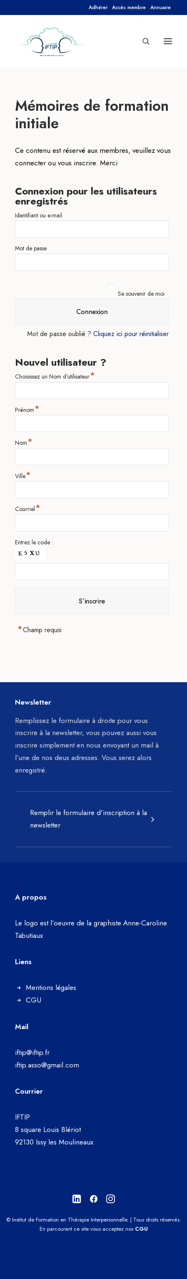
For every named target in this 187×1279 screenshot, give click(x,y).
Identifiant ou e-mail (38, 215)
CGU (33, 1000)
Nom (24, 441)
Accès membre (129, 7)
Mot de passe (31, 248)
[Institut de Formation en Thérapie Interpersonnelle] (52, 41)
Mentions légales (51, 987)
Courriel (28, 508)
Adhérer (98, 7)
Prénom (27, 409)
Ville (23, 475)
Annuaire (160, 7)
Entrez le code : (34, 542)
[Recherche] (142, 41)
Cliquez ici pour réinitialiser (131, 334)
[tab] (93, 819)
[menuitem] (98, 7)
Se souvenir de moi (141, 293)
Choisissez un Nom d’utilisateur (55, 375)
